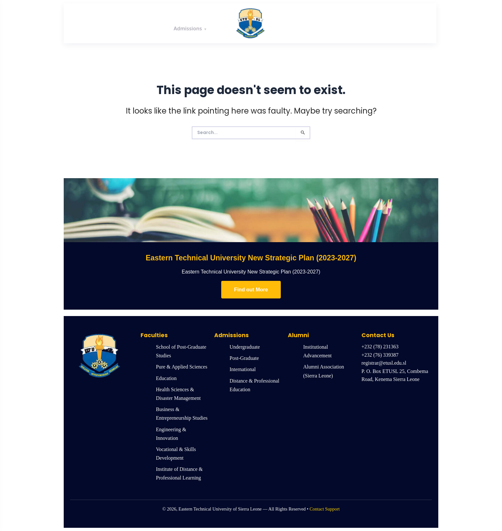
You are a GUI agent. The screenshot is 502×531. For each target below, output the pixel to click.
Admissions (188, 22)
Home (78, 23)
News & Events (360, 22)
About (106, 22)
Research (314, 22)
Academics (143, 22)
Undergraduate (245, 347)
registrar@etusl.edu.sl (383, 363)
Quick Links (409, 22)
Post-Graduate (244, 358)
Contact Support (325, 508)
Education (166, 378)
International (243, 369)
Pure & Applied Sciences (181, 366)
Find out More (251, 289)
